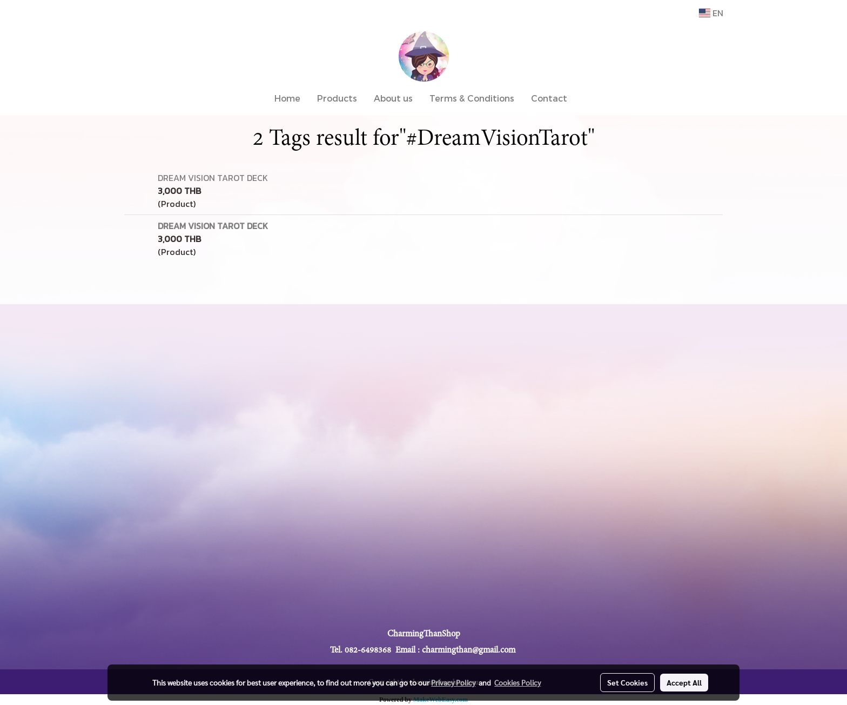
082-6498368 (368, 649)
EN (711, 12)
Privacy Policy (453, 682)
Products (337, 98)
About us (393, 98)
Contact (549, 98)
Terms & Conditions (471, 98)
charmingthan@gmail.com (468, 649)
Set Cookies (627, 682)
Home (287, 98)
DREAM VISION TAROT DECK (213, 177)
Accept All (684, 682)
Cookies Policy (517, 682)
